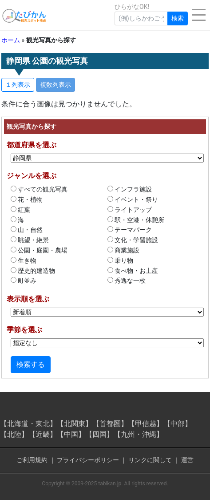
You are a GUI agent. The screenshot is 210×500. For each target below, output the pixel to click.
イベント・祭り (132, 199)
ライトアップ (129, 209)
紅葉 (20, 209)
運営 (187, 459)
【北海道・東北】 (28, 423)
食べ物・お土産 (132, 270)
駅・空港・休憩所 (135, 220)
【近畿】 (42, 434)
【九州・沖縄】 (138, 434)
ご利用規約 (32, 459)
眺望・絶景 (30, 240)
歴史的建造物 (33, 270)
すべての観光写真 (39, 189)
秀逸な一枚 (126, 280)
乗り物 (120, 260)
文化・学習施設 (132, 240)
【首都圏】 (110, 423)
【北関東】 (74, 423)
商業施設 (123, 250)
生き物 (23, 260)
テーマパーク (129, 229)
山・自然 (27, 229)
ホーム (10, 40)
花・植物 (27, 199)
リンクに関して (150, 459)
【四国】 (99, 434)
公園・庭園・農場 (39, 250)
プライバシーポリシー (88, 459)
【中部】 (177, 423)
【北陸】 (14, 434)
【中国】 (71, 434)
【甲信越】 (145, 423)
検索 (177, 18)
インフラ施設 (129, 189)
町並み (23, 280)
